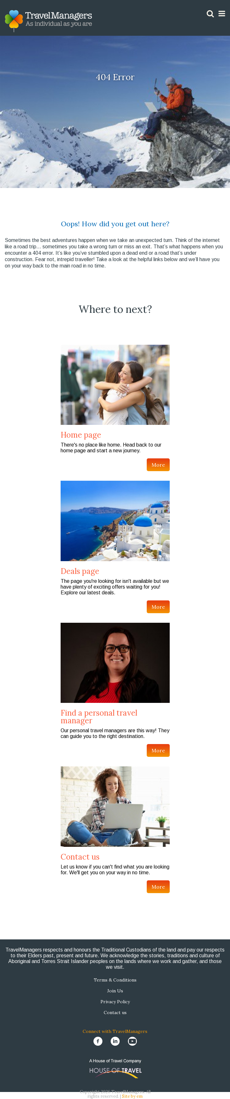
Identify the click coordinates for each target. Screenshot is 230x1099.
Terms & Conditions (115, 980)
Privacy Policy (115, 1002)
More (158, 465)
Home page (81, 435)
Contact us (80, 857)
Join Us (115, 991)
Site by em (132, 1096)
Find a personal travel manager (99, 717)
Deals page (80, 571)
